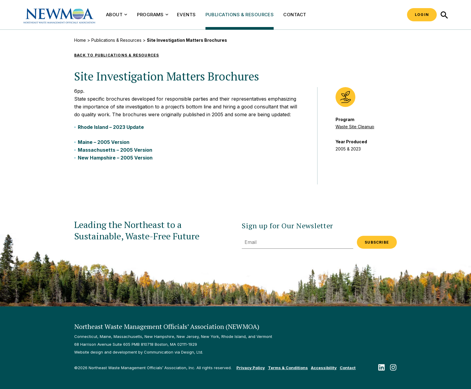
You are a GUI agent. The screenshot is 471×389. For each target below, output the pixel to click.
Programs (152, 14)
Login (422, 14)
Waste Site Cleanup (355, 126)
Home (80, 40)
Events (186, 14)
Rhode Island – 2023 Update (111, 127)
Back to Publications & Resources (116, 55)
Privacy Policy (250, 367)
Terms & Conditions (288, 367)
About (116, 14)
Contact (294, 14)
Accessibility (324, 367)
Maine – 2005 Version (103, 142)
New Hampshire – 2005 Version (115, 158)
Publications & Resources (239, 14)
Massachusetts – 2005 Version (115, 150)
